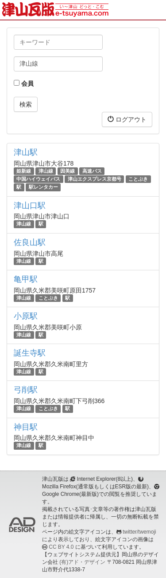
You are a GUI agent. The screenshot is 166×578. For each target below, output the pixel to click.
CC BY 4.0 (61, 547)
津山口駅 (30, 205)
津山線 (46, 171)
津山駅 (26, 152)
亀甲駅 (26, 279)
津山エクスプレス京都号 (94, 179)
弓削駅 (26, 389)
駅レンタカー (43, 187)
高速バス (92, 171)
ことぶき (138, 179)
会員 (24, 83)
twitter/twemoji (139, 532)
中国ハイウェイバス (38, 179)
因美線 (67, 171)
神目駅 (26, 427)
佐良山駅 (30, 242)
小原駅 (26, 316)
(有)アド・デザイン (82, 562)
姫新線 (23, 171)
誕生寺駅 (30, 352)
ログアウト (127, 119)
